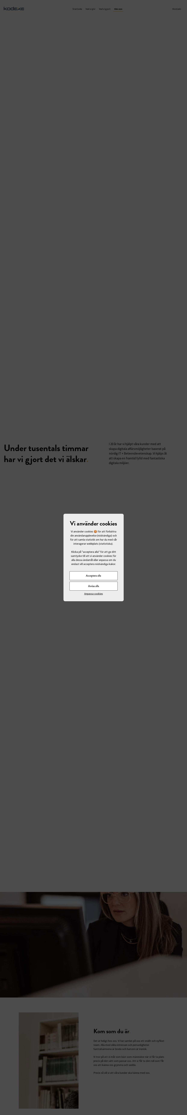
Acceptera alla (93, 576)
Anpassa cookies (93, 593)
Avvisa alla (93, 586)
